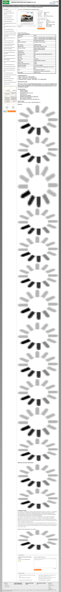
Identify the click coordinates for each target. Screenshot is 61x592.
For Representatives (7, 80)
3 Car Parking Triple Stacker (8, 31)
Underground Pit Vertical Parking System (25, 580)
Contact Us (31, 5)
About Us (13, 5)
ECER (11, 590)
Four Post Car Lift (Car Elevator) (9, 82)
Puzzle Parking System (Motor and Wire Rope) (18, 583)
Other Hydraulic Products (8, 78)
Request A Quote (53, 2)
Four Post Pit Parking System (9, 50)
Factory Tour (19, 5)
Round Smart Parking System (9, 68)
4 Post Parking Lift (7, 21)
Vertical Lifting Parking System (9, 66)
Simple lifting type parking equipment (25, 577)
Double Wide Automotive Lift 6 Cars (10, 26)
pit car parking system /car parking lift (44, 580)
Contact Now (41, 28)
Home (4, 5)
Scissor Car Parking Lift (8, 19)
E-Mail (50, 586)
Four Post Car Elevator (7, 42)
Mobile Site (51, 589)
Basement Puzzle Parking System (9, 55)
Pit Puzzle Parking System (8, 64)
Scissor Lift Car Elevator (8, 40)
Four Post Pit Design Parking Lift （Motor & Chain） (17, 7)
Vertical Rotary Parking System (9, 74)
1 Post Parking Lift (7, 17)
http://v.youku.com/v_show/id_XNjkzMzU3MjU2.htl (29, 102)
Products (8, 5)
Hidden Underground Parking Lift (9, 37)
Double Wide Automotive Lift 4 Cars (10, 23)
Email (57, 2)
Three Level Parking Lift (8, 29)
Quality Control (25, 5)
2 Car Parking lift (6, 11)
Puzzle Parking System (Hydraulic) (9, 61)
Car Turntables (6, 76)
